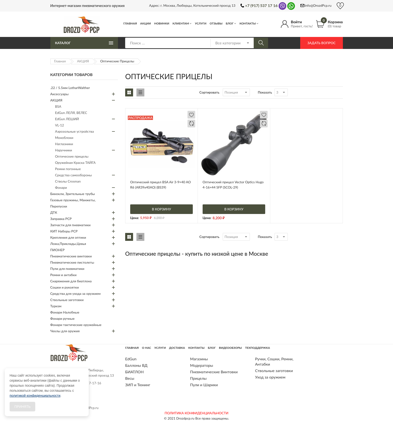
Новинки (161, 23)
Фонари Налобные (64, 312)
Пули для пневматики (67, 269)
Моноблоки (64, 138)
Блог (230, 23)
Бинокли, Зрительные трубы (72, 194)
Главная (130, 23)
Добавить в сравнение (191, 123)
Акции (145, 23)
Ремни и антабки (63, 275)
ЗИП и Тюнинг (137, 384)
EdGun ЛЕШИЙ (67, 119)
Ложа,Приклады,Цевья (68, 244)
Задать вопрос (321, 43)
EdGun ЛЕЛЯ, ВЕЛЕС (71, 113)
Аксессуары (59, 94)
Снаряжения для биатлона (71, 281)
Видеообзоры (230, 348)
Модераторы (201, 365)
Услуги (200, 23)
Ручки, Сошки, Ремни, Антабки (274, 361)
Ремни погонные (68, 169)
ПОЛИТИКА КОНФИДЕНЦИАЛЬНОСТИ (197, 413)
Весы (129, 378)
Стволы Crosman (68, 181)
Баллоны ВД (136, 365)
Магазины (199, 358)
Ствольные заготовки (67, 300)
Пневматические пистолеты (72, 262)
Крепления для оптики (68, 237)
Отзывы (216, 23)
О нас (146, 348)
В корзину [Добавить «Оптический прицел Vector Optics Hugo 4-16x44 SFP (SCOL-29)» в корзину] (233, 209)
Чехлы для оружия (65, 331)
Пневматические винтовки (71, 256)
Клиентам (180, 23)
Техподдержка (257, 348)
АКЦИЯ (83, 61)
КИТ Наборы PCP (64, 231)
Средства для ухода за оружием (75, 293)
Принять (22, 407)
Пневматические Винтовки (214, 371)
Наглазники (64, 144)
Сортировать (209, 92)
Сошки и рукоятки (64, 287)
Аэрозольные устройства (74, 131)
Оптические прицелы (71, 156)
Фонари (61, 187)
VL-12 (59, 125)
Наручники (63, 150)
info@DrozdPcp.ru (318, 5)
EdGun (130, 358)
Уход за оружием (270, 377)
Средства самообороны (73, 175)
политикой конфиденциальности (35, 395)
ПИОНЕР (57, 250)
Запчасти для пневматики (70, 225)
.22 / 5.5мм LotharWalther (70, 88)
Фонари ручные (62, 318)
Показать (265, 92)
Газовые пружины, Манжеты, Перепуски (73, 203)
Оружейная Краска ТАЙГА (75, 162)
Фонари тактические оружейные (75, 325)
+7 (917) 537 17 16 (261, 5)
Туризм (56, 306)
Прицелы (198, 378)
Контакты (248, 23)
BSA (58, 106)
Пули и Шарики (204, 384)
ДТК (53, 212)
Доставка (177, 348)
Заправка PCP (61, 219)
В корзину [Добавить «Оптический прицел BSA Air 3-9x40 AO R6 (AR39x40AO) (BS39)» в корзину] (161, 209)
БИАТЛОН (134, 371)
